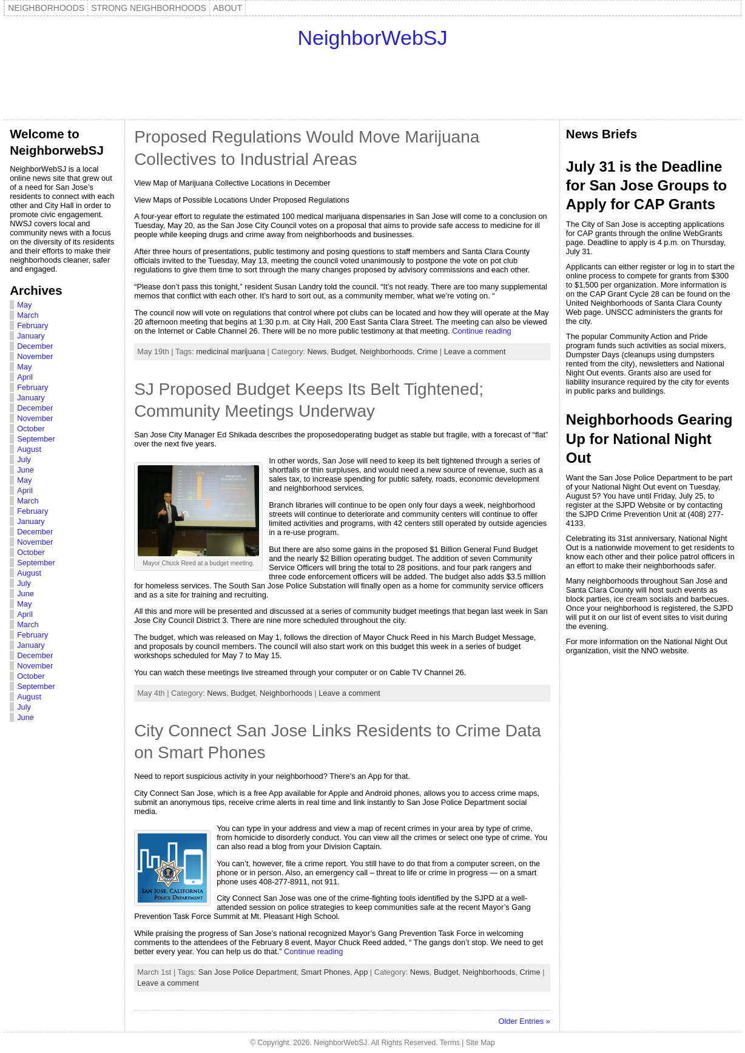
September (36, 438)
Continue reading (481, 330)
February (32, 325)
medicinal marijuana (230, 351)
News (316, 351)
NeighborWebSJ (373, 37)
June (25, 469)
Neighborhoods (386, 351)
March (28, 315)
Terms (450, 1042)
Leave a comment (475, 351)
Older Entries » (524, 1021)
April (25, 377)
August (29, 449)
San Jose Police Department (247, 972)
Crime (427, 351)
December (35, 346)
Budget (343, 351)
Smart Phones (325, 972)
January (31, 335)
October (31, 428)
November (35, 356)
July (24, 459)
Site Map (480, 1042)
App (361, 972)
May (24, 304)
